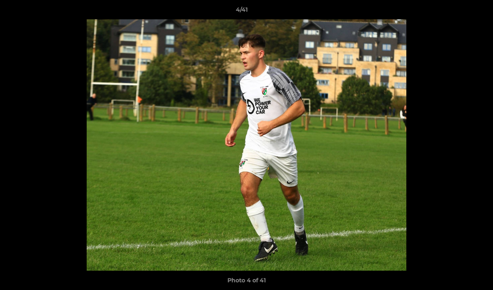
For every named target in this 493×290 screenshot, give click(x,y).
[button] (459, 11)
